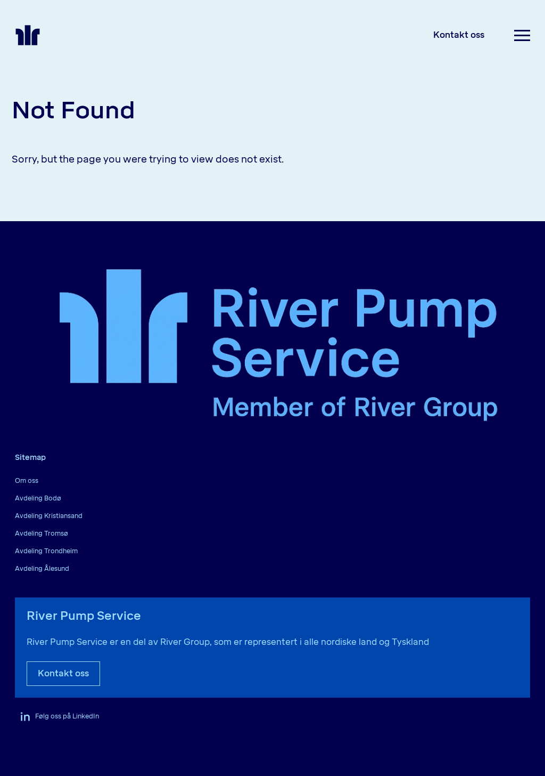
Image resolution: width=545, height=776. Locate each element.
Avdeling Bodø (38, 498)
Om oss (26, 480)
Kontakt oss (458, 35)
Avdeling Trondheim (46, 551)
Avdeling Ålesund (42, 568)
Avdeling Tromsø (41, 533)
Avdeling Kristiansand (48, 516)
